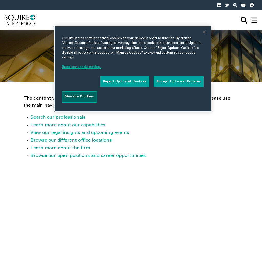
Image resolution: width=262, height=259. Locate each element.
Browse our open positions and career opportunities (88, 156)
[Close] (204, 32)
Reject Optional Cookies (124, 81)
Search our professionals (57, 117)
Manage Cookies (79, 96)
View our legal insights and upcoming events (79, 133)
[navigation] (254, 20)
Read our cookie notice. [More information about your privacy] (81, 67)
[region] (132, 69)
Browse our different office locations (71, 140)
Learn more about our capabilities (67, 125)
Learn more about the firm (60, 148)
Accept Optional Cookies (178, 81)
